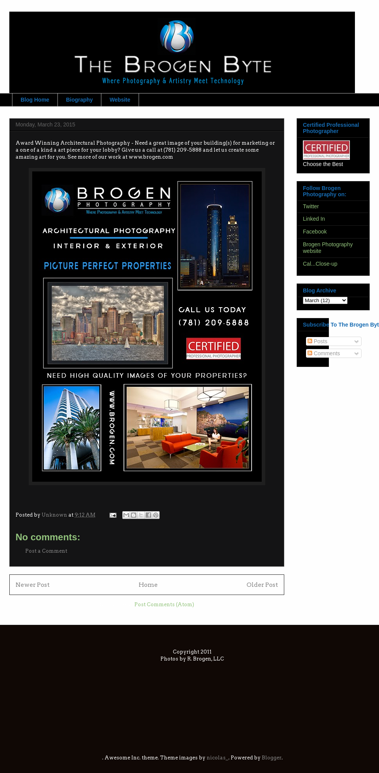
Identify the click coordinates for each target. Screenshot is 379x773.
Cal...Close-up (320, 264)
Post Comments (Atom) (164, 604)
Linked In (314, 219)
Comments (324, 353)
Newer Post (33, 584)
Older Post (262, 584)
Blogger (272, 758)
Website (120, 100)
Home (148, 584)
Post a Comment (46, 551)
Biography (79, 100)
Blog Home (35, 100)
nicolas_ (217, 758)
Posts (317, 341)
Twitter (311, 206)
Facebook (315, 231)
